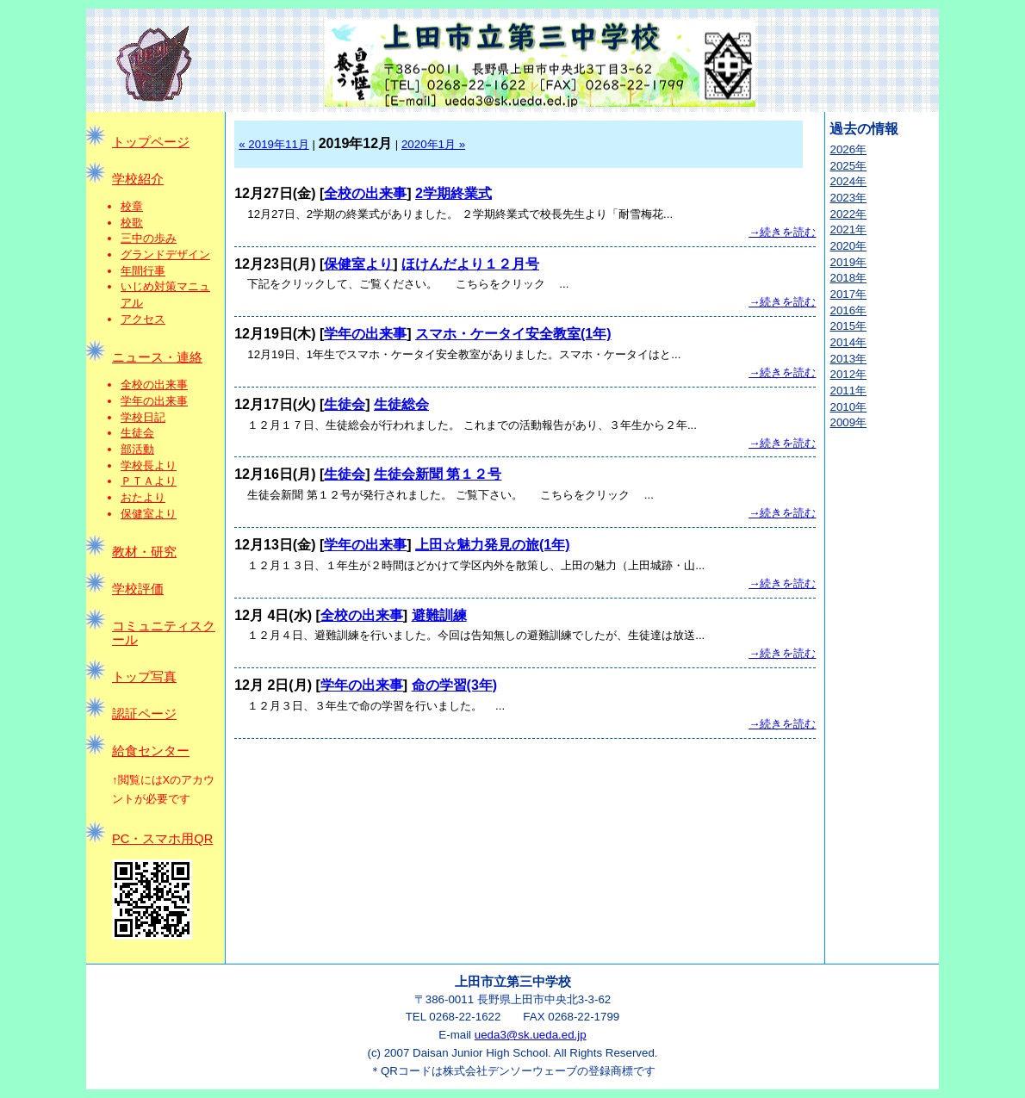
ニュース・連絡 (157, 357)
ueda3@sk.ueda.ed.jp (531, 1034)
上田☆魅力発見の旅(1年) (492, 544)
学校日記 (143, 417)
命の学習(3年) (455, 685)
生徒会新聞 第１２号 (437, 474)
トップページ (150, 142)
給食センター (150, 751)
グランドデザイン (165, 254)
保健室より (149, 513)
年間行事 (143, 270)
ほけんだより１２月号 (470, 264)
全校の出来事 (154, 384)
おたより (143, 497)
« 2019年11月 (274, 144)
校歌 (132, 222)
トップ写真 (144, 677)
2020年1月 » (433, 144)
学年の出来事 (154, 400)
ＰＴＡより (149, 481)
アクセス (143, 319)
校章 (132, 206)
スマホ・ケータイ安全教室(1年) (513, 333)
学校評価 (138, 589)
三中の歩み (149, 238)
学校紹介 (138, 179)
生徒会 (137, 432)
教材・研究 (144, 552)
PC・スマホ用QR (162, 839)
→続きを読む (782, 232)
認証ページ (144, 714)
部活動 (137, 449)
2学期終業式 (453, 193)
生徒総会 (401, 404)
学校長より (149, 465)
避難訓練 (439, 615)
